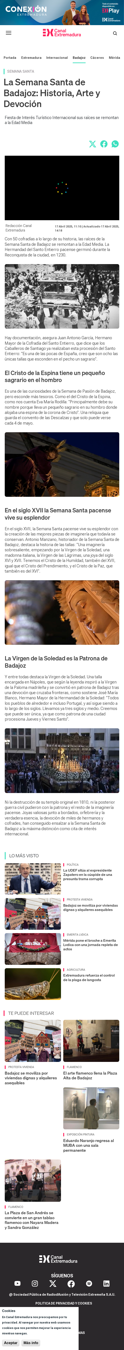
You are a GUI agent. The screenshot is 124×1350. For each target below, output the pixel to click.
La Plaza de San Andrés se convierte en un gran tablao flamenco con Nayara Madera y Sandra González (31, 1220)
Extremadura (31, 58)
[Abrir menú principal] (9, 33)
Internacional (57, 58)
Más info (30, 1343)
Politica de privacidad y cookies (63, 1303)
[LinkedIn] (106, 1284)
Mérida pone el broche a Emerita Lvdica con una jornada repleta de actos (90, 944)
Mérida (114, 58)
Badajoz (79, 58)
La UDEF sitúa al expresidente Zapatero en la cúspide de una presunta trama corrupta (87, 874)
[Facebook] (71, 1284)
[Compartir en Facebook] (104, 144)
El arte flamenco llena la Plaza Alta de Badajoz (90, 1075)
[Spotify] (89, 1284)
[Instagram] (35, 1284)
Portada (10, 58)
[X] (52, 1284)
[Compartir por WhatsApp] (115, 144)
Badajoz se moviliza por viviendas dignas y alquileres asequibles (90, 907)
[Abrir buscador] (115, 33)
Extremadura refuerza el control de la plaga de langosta (89, 977)
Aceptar (11, 1343)
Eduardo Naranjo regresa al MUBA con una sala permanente (88, 1145)
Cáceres (97, 58)
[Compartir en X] (93, 144)
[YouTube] (17, 1284)
